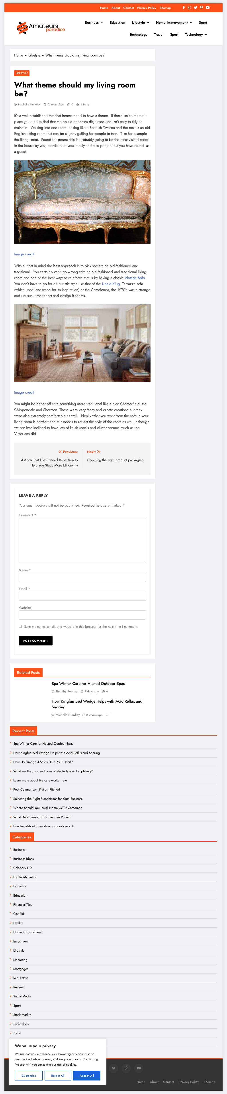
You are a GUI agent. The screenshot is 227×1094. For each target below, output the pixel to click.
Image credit (24, 254)
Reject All (57, 1075)
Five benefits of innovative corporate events (43, 826)
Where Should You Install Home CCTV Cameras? (47, 807)
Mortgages (20, 968)
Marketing (20, 959)
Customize (29, 1075)
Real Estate (20, 977)
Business (92, 22)
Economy (19, 886)
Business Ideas (23, 858)
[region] (57, 1062)
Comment (27, 515)
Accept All (87, 1075)
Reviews (19, 987)
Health (17, 923)
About (116, 8)
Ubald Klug (111, 283)
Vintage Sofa (135, 277)
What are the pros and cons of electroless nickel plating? (53, 771)
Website (25, 607)
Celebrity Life (22, 867)
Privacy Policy (146, 8)
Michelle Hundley (29, 104)
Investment (21, 941)
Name (25, 570)
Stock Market (22, 1014)
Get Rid (18, 913)
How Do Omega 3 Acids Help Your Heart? (43, 762)
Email (24, 588)
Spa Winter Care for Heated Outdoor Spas (88, 683)
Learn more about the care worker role (40, 780)
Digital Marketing (25, 877)
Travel (158, 34)
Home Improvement (172, 22)
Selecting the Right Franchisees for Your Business (47, 798)
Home (104, 8)
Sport (203, 22)
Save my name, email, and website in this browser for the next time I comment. (81, 626)
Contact (128, 8)
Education (117, 22)
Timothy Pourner (67, 691)
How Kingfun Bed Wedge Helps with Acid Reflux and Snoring (56, 752)
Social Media (22, 996)
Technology (138, 34)
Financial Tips (22, 904)
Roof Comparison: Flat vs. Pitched (36, 789)
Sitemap (165, 8)
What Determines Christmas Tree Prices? (42, 817)
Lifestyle (138, 22)
